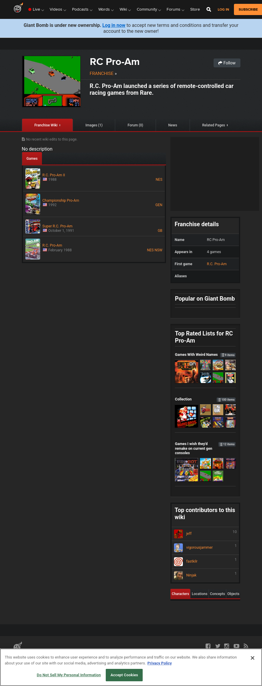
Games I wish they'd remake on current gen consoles (205, 448)
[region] (131, 667)
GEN (158, 205)
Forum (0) (135, 125)
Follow (226, 63)
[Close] (252, 657)
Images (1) (93, 125)
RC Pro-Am (115, 61)
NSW (158, 250)
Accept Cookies (124, 675)
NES (159, 179)
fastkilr (205, 561)
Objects (233, 594)
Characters (180, 594)
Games (32, 159)
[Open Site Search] (209, 9)
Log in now (114, 25)
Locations (199, 594)
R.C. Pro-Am (217, 264)
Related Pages (213, 125)
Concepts (217, 594)
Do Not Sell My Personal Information (69, 675)
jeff (205, 533)
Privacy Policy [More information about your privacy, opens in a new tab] (159, 663)
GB (160, 231)
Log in (223, 9)
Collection (205, 399)
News (172, 125)
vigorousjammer (205, 547)
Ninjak (205, 575)
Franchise (102, 73)
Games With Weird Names (205, 354)
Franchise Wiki (45, 125)
